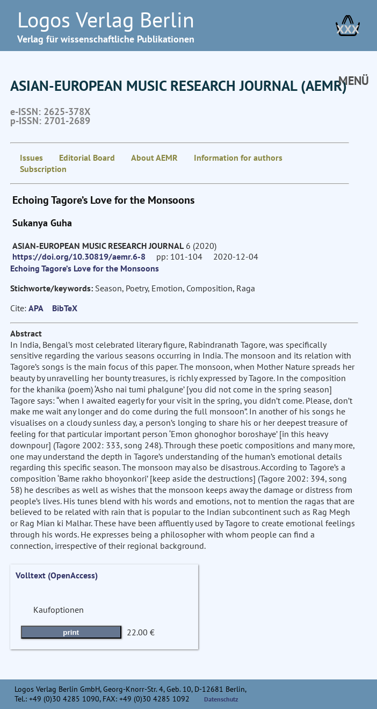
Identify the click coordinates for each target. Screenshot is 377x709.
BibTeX (64, 308)
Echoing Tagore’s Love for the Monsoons (84, 268)
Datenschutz (221, 699)
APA (36, 308)
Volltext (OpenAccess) (57, 575)
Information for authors (238, 157)
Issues (31, 157)
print (71, 632)
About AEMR (154, 157)
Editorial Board (87, 157)
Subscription (43, 168)
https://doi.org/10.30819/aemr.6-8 (79, 256)
